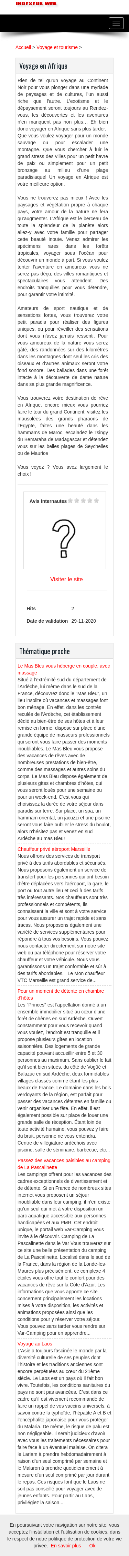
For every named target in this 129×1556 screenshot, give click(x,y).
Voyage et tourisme (57, 47)
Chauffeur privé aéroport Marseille (54, 849)
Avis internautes (48, 501)
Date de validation (47, 621)
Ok (92, 1545)
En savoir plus (66, 1545)
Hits (31, 608)
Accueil (23, 47)
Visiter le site (66, 579)
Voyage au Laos (35, 1343)
